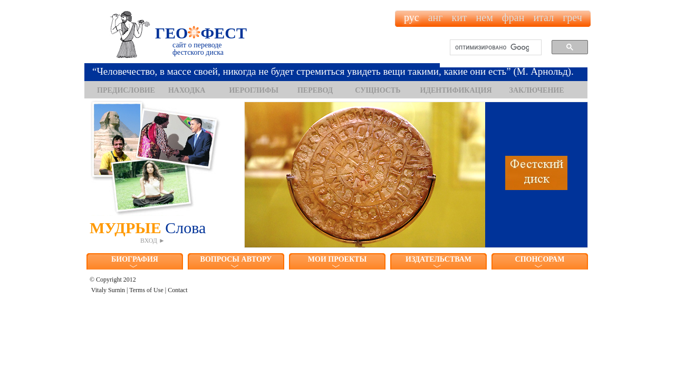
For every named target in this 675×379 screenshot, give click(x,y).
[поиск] (492, 48)
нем (484, 17)
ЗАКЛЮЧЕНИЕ (536, 90)
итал (543, 17)
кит (459, 17)
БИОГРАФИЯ (134, 259)
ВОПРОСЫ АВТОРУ (236, 259)
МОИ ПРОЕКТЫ (337, 259)
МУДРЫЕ (155, 232)
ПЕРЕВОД (315, 90)
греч (572, 17)
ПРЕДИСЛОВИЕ (126, 90)
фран (513, 17)
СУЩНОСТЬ (377, 90)
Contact (177, 290)
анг (435, 17)
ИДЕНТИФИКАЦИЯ (455, 90)
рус (411, 17)
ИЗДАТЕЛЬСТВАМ (438, 259)
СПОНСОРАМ (540, 259)
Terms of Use (146, 290)
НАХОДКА (187, 90)
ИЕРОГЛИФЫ (253, 90)
